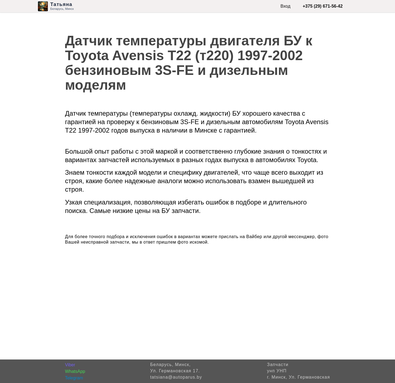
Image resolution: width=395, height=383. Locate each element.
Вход (285, 6)
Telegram (74, 378)
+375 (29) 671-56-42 (323, 6)
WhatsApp (75, 371)
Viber (70, 364)
